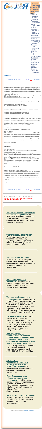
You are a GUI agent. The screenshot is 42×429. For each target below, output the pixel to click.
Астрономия (35, 16)
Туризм (33, 59)
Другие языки (35, 22)
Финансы (34, 64)
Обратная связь (34, 10)
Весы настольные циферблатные (20, 395)
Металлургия (35, 37)
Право (33, 46)
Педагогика (34, 43)
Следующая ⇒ (38, 79)
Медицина (34, 35)
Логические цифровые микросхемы (16, 281)
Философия (35, 62)
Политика (34, 45)
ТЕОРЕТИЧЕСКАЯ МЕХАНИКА (19, 235)
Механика (34, 38)
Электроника (35, 72)
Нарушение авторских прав (13, 198)
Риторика (34, 51)
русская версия (26, 410)
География (34, 19)
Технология (34, 58)
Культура (34, 29)
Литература (35, 30)
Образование (35, 40)
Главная (35, 4)
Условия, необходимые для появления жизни (18, 298)
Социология (35, 53)
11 (14, 79)
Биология (34, 17)
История (33, 27)
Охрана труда (35, 42)
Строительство (36, 56)
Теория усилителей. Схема (17, 257)
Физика (33, 61)
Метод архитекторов (15, 316)
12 (16, 79)
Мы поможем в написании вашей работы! (18, 198)
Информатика (35, 26)
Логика (33, 32)
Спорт (33, 54)
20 (34, 79)
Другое (33, 24)
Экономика (34, 70)
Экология (34, 69)
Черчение (34, 67)
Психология (35, 48)
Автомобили (35, 14)
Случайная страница (35, 7)
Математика (35, 34)
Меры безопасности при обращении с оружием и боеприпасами (16, 378)
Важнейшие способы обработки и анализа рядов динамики (20, 214)
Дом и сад (34, 21)
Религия (33, 50)
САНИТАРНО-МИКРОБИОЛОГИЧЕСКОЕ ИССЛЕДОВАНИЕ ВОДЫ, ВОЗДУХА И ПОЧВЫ (17, 363)
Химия (33, 66)
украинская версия (31, 410)
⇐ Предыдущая (11, 79)
